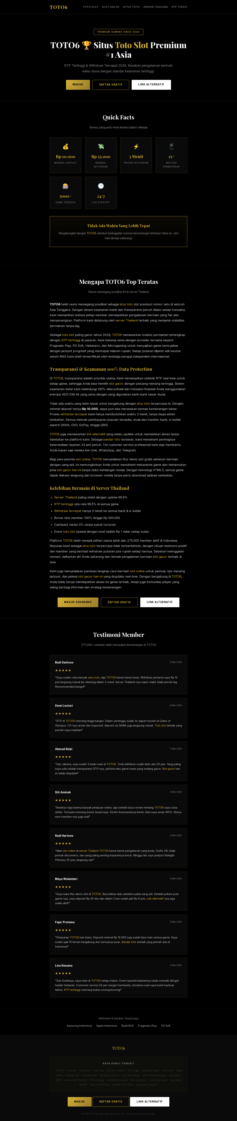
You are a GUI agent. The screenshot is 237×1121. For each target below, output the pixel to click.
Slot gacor (168, 768)
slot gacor (110, 6)
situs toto (131, 6)
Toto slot (160, 725)
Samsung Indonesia (79, 1025)
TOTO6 (91, 233)
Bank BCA (127, 1025)
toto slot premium (100, 1084)
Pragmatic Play (147, 1025)
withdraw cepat (150, 1070)
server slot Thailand (75, 1080)
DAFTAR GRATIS (111, 84)
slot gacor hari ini (69, 470)
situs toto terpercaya (154, 1075)
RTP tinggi (179, 6)
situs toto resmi (158, 1080)
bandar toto (111, 439)
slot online (83, 459)
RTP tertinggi (70, 340)
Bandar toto (129, 942)
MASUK (78, 84)
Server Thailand (65, 497)
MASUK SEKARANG (78, 601)
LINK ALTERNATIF (151, 84)
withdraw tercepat (74, 414)
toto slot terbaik (131, 1075)
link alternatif (96, 434)
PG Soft (165, 1025)
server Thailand (155, 6)
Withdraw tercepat (67, 511)
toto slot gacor (139, 1080)
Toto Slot (131, 44)
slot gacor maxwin (146, 1084)
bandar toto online (123, 1084)
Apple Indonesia (106, 1025)
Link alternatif (154, 898)
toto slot (90, 6)
